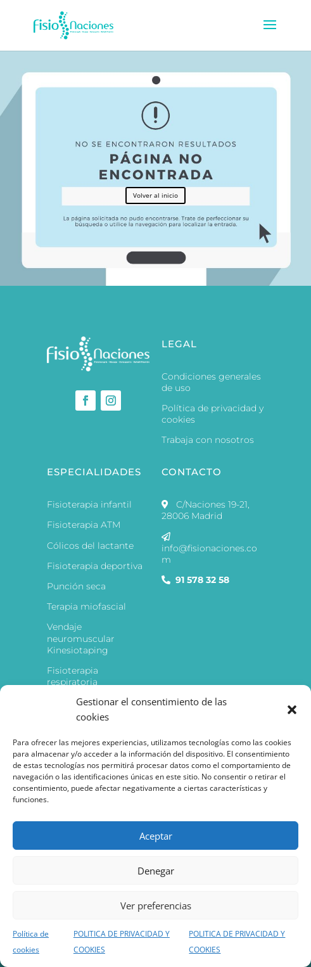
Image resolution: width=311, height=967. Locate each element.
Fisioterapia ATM (83, 524)
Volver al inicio (155, 195)
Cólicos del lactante (90, 545)
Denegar (155, 870)
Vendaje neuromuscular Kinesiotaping (81, 638)
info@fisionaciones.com (209, 548)
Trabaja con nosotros (208, 439)
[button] (292, 709)
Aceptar (155, 835)
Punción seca (76, 586)
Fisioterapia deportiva (95, 566)
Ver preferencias (155, 905)
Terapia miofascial (86, 606)
